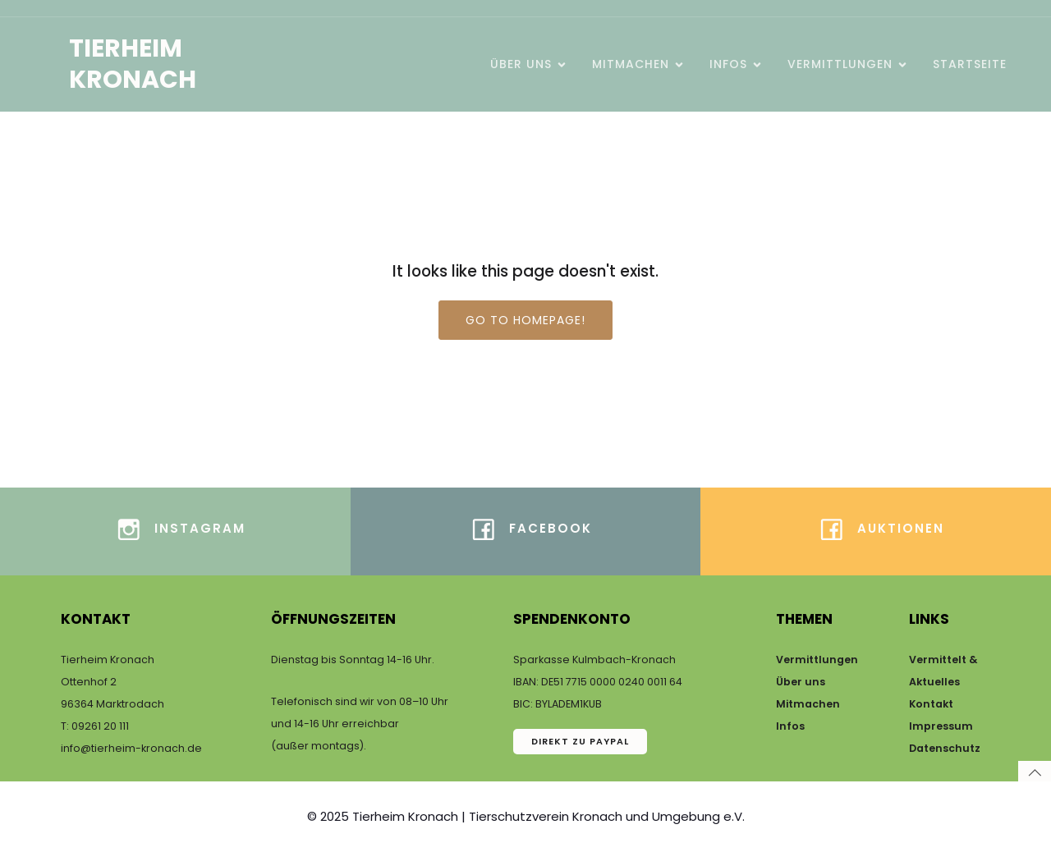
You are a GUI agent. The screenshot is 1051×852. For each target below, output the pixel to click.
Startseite (970, 64)
